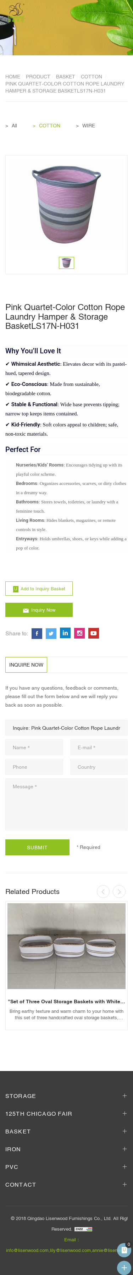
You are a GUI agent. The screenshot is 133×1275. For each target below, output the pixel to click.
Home (12, 76)
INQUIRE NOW (26, 665)
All (14, 125)
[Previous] (103, 891)
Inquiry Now (43, 610)
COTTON (92, 76)
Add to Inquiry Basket (43, 588)
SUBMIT (37, 847)
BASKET (65, 76)
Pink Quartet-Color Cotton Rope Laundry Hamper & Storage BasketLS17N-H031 (64, 87)
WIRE (88, 125)
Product (38, 76)
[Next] (119, 891)
